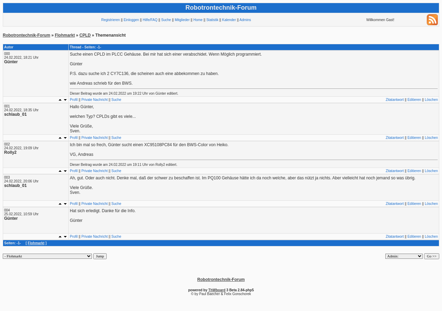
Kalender (229, 20)
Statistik (212, 20)
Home (198, 20)
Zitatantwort (395, 100)
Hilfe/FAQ (150, 20)
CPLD (85, 35)
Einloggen (131, 20)
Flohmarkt (65, 35)
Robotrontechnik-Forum (26, 35)
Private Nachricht (94, 100)
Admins (245, 20)
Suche (166, 20)
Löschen (431, 100)
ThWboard (216, 290)
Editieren (414, 100)
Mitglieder (182, 20)
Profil (74, 100)
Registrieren (110, 20)
